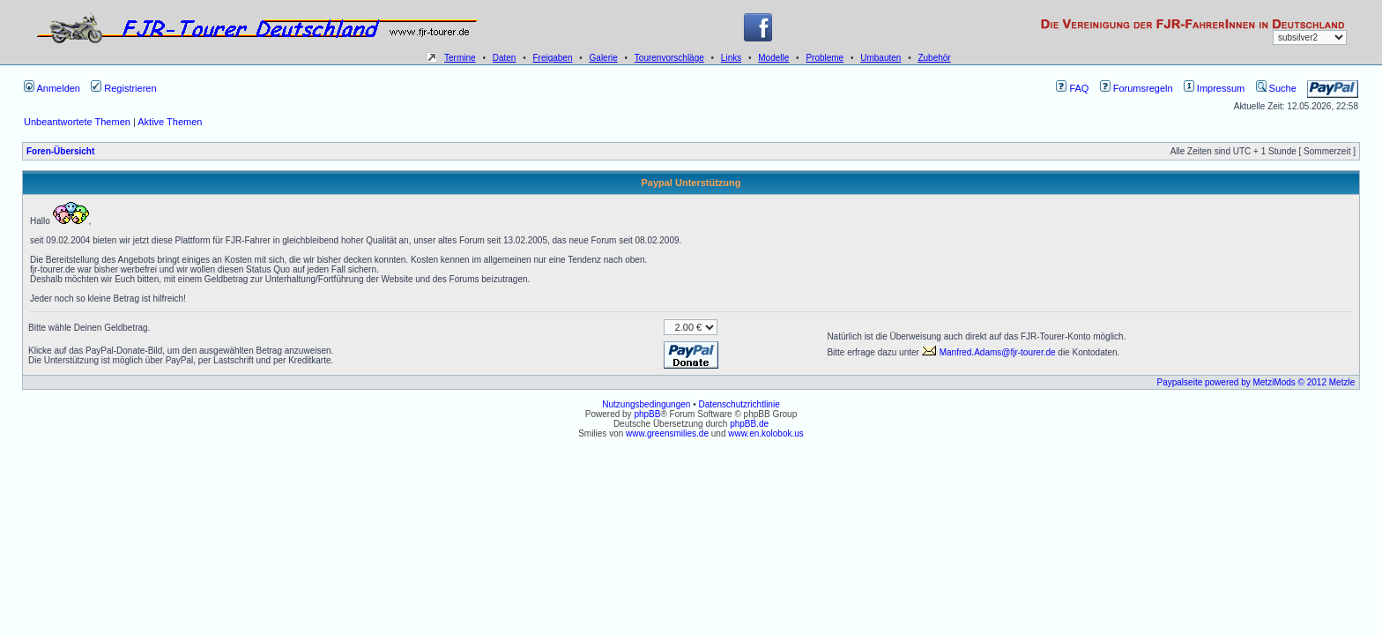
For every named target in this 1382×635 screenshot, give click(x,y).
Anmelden (52, 88)
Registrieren (123, 88)
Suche (1276, 88)
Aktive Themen (169, 121)
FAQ (1072, 88)
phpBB (647, 414)
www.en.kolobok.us (766, 433)
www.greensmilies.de (667, 433)
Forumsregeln (1136, 88)
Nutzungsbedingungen (646, 404)
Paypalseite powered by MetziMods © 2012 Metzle (1256, 382)
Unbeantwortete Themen (77, 121)
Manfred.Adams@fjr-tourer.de (989, 352)
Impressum (1214, 88)
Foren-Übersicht (60, 151)
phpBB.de (749, 424)
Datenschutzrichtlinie (738, 404)
